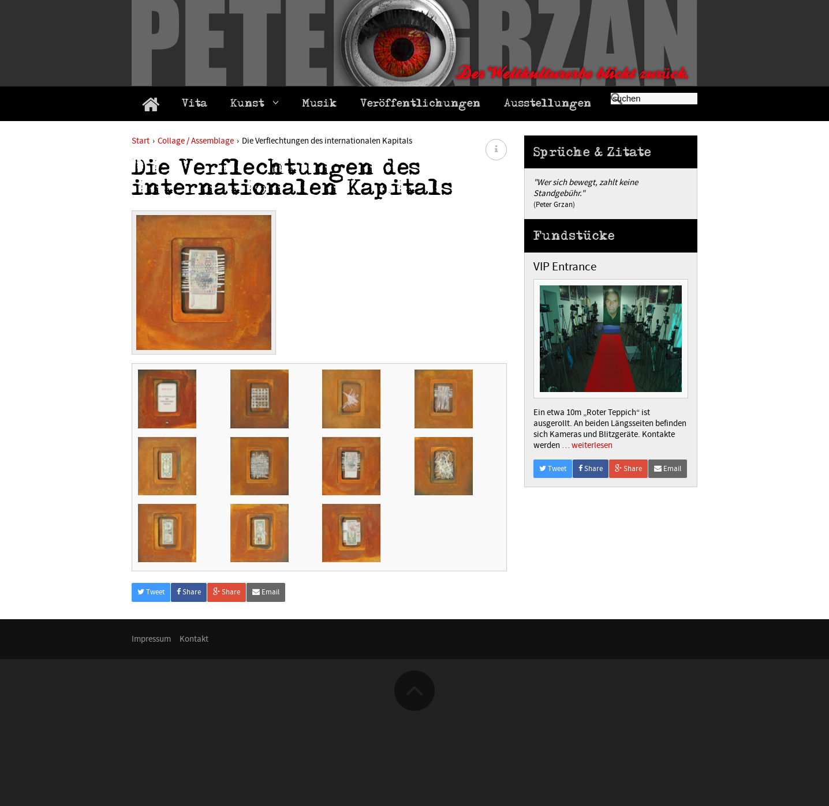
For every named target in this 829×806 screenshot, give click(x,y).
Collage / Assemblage (196, 141)
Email (265, 676)
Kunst (254, 105)
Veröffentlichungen (420, 105)
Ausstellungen (548, 105)
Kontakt (194, 723)
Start (141, 141)
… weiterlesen (586, 445)
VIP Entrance (564, 267)
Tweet (151, 676)
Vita (194, 105)
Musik (319, 105)
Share (189, 676)
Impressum (151, 723)
